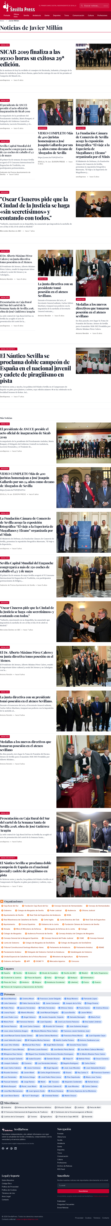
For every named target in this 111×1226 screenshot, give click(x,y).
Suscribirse (83, 1191)
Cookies (88, 1218)
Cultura (91, 15)
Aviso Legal (6, 1196)
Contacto (5, 1200)
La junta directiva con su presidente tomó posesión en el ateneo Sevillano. (55, 290)
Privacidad (79, 1218)
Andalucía (37, 15)
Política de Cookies (9, 1190)
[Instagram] (11, 1148)
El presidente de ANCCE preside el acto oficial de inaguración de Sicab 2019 (15, 108)
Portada (7, 15)
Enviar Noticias (62, 1208)
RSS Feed (61, 1169)
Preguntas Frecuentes (65, 1204)
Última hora (16, 15)
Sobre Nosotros (8, 1180)
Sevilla (26, 15)
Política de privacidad (101, 1196)
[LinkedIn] (15, 1148)
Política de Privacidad (10, 1187)
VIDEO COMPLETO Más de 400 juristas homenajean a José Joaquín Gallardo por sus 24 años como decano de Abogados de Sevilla (55, 143)
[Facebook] (3, 1148)
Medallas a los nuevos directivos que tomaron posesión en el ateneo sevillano (92, 310)
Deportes (57, 15)
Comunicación (78, 15)
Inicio (2, 21)
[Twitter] (7, 1148)
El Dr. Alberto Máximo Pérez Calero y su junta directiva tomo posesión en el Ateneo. (16, 259)
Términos (96, 1218)
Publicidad (61, 1201)
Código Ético (7, 1183)
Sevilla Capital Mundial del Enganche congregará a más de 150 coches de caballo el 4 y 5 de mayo (17, 150)
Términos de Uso (8, 1193)
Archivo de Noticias (64, 1166)
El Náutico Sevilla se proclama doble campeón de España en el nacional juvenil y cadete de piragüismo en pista (25, 869)
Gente (47, 15)
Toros (66, 15)
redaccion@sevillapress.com (27, 1219)
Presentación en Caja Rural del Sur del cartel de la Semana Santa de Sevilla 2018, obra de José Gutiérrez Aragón (17, 306)
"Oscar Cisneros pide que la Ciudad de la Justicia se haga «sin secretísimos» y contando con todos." (27, 611)
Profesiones (102, 15)
